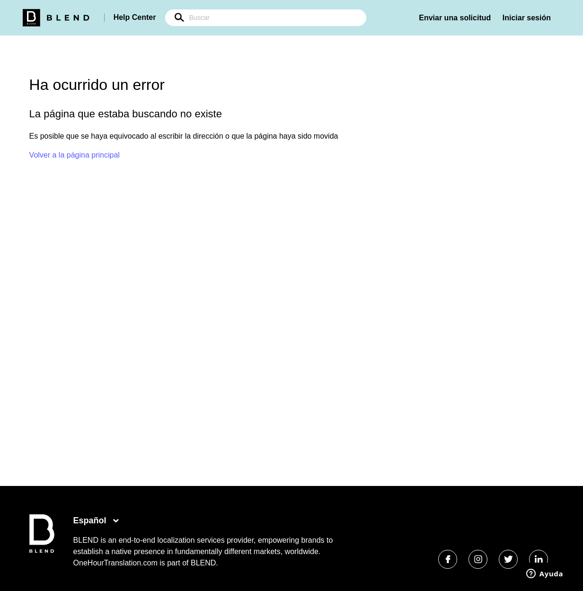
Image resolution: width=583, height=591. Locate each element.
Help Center (135, 17)
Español (91, 520)
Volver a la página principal (74, 155)
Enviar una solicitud (455, 18)
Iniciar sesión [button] (527, 18)
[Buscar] (265, 17)
